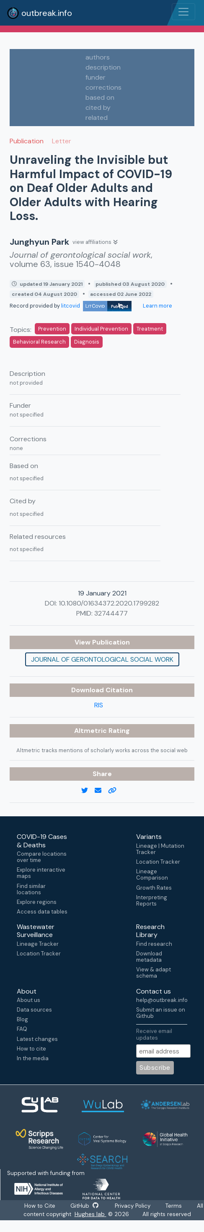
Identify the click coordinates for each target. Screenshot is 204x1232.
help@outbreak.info (161, 1000)
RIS (98, 705)
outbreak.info (39, 13)
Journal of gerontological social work (102, 659)
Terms (174, 1205)
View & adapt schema (153, 972)
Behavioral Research (39, 341)
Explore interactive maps (41, 873)
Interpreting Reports (151, 900)
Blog (22, 1019)
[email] (101, 791)
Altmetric (91, 730)
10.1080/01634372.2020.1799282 (109, 603)
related (96, 117)
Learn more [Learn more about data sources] (157, 305)
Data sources (34, 1010)
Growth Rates (154, 888)
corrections (103, 87)
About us (28, 1000)
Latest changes (37, 1039)
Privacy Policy (133, 1205)
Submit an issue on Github (160, 1013)
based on (99, 97)
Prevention (52, 328)
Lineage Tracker (38, 944)
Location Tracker (158, 862)
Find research (154, 944)
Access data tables (42, 911)
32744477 (111, 613)
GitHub (84, 1205)
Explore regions (37, 902)
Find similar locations (31, 889)
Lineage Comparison (152, 874)
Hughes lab (90, 1214)
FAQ (22, 1029)
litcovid (96, 305)
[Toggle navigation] (183, 11)
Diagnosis (86, 341)
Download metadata (149, 956)
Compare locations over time (42, 857)
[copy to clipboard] (115, 791)
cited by (98, 107)
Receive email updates (154, 1034)
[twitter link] (88, 791)
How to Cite (40, 1205)
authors (97, 57)
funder (95, 77)
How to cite (31, 1049)
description (103, 67)
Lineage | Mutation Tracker (160, 849)
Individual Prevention (101, 328)
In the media (33, 1058)
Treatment (150, 328)
